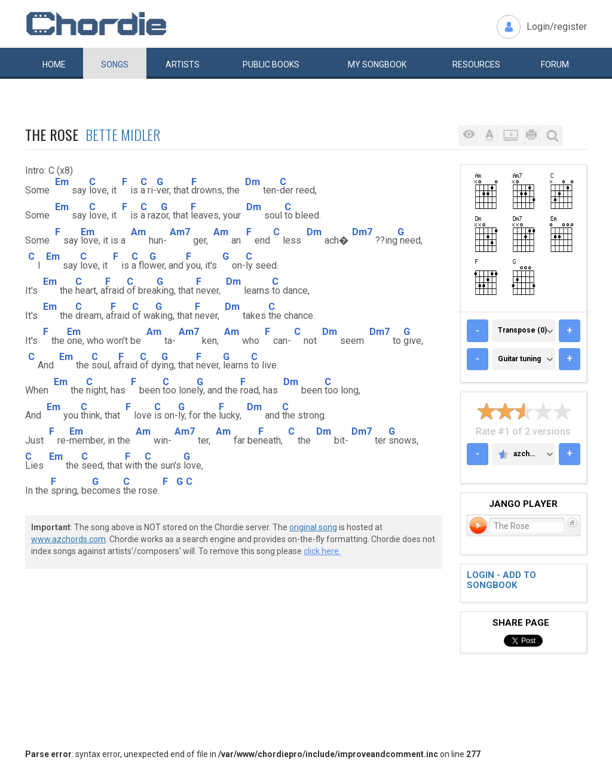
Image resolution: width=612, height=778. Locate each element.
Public (271, 64)
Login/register (557, 26)
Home (54, 64)
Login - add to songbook (501, 580)
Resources (476, 64)
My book (377, 64)
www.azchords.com (68, 539)
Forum (555, 64)
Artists (183, 64)
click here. (322, 551)
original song (313, 527)
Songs (114, 64)
